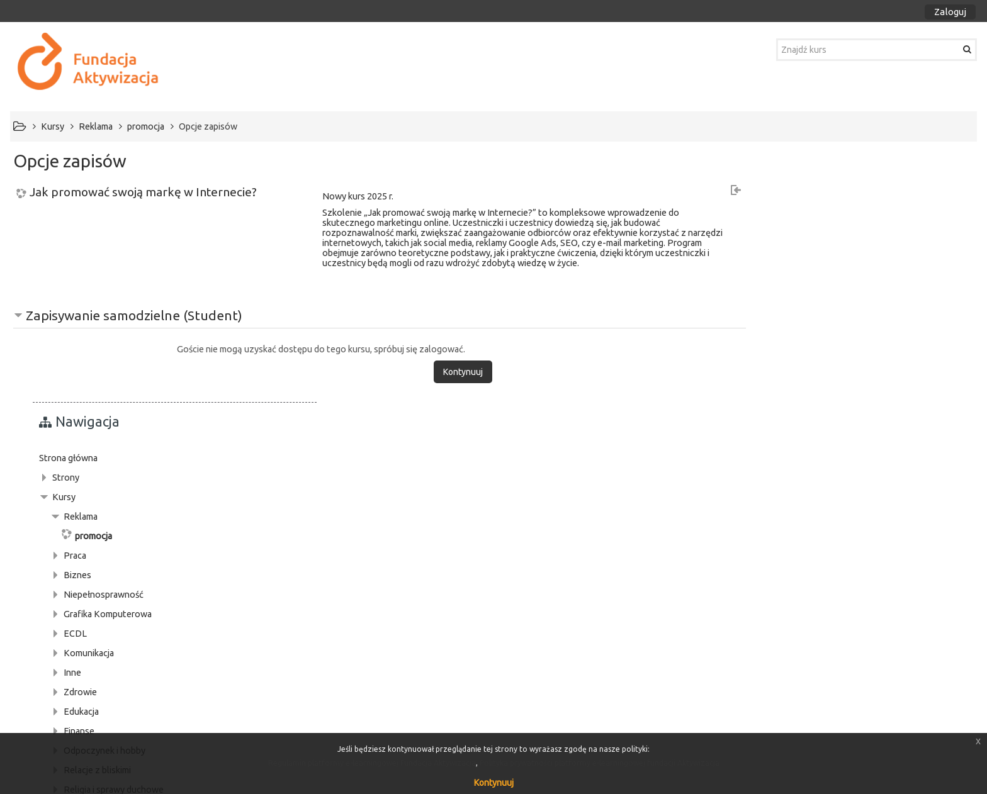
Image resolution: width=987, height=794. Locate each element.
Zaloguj (950, 11)
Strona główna (789, 204)
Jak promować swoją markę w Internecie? (143, 192)
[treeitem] (865, 204)
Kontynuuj (494, 783)
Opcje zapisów (208, 126)
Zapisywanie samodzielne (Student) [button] (134, 315)
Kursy (785, 243)
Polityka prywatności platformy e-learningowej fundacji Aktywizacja (599, 763)
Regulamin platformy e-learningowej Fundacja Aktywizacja (372, 763)
